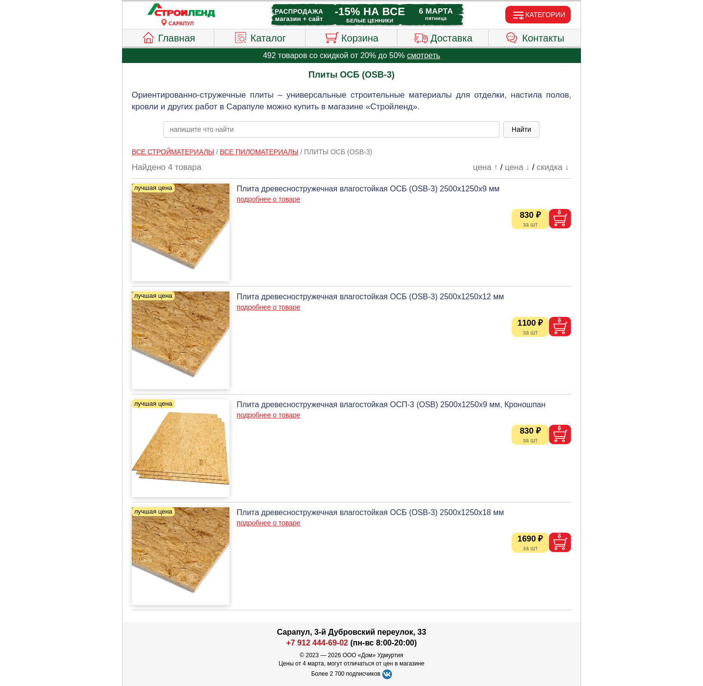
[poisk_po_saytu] (331, 129)
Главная (168, 36)
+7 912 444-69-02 (317, 643)
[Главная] (181, 11)
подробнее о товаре (268, 199)
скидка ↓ (553, 167)
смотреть (423, 55)
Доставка (443, 36)
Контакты (534, 36)
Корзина (351, 36)
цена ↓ (517, 167)
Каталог (259, 36)
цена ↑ (485, 167)
